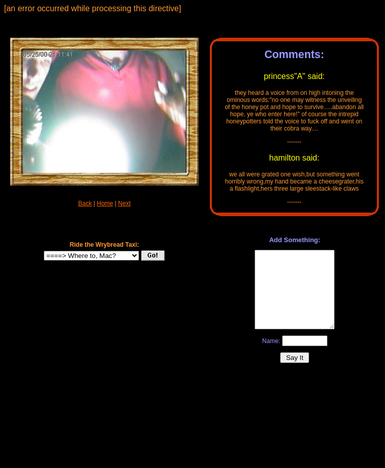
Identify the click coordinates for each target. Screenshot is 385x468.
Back (85, 203)
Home (105, 203)
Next (124, 203)
